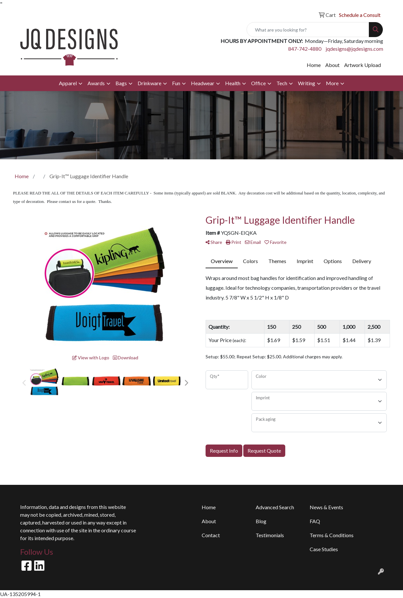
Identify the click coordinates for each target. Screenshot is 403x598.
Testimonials (270, 535)
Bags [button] (121, 83)
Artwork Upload (362, 65)
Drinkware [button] (149, 83)
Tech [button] (281, 83)
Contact (211, 535)
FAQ (315, 521)
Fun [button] (176, 83)
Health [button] (232, 83)
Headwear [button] (202, 83)
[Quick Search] (308, 29)
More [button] (332, 83)
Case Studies (324, 549)
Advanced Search (275, 507)
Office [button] (258, 83)
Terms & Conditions (332, 535)
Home (314, 65)
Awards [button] (96, 83)
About (332, 65)
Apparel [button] (68, 83)
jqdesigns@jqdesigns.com (354, 49)
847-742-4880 (304, 49)
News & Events (326, 507)
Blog (261, 521)
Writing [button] (306, 83)
